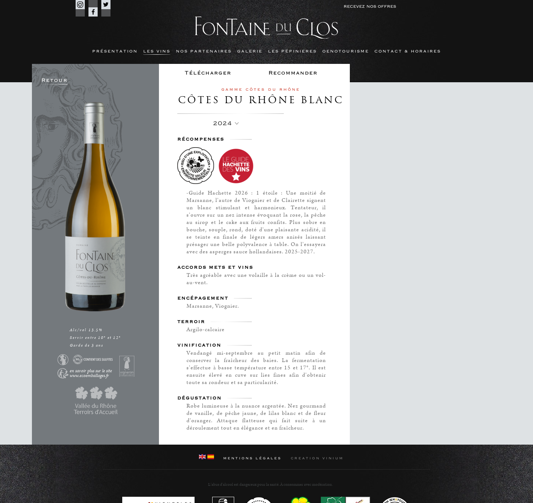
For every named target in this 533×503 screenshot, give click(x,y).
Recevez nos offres (370, 6)
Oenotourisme (345, 51)
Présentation (115, 51)
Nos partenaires (204, 51)
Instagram (80, 4)
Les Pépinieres (292, 51)
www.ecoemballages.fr (89, 375)
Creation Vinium (317, 458)
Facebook (93, 12)
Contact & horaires (407, 51)
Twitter (105, 4)
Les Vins (156, 51)
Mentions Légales (252, 458)
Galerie (249, 51)
